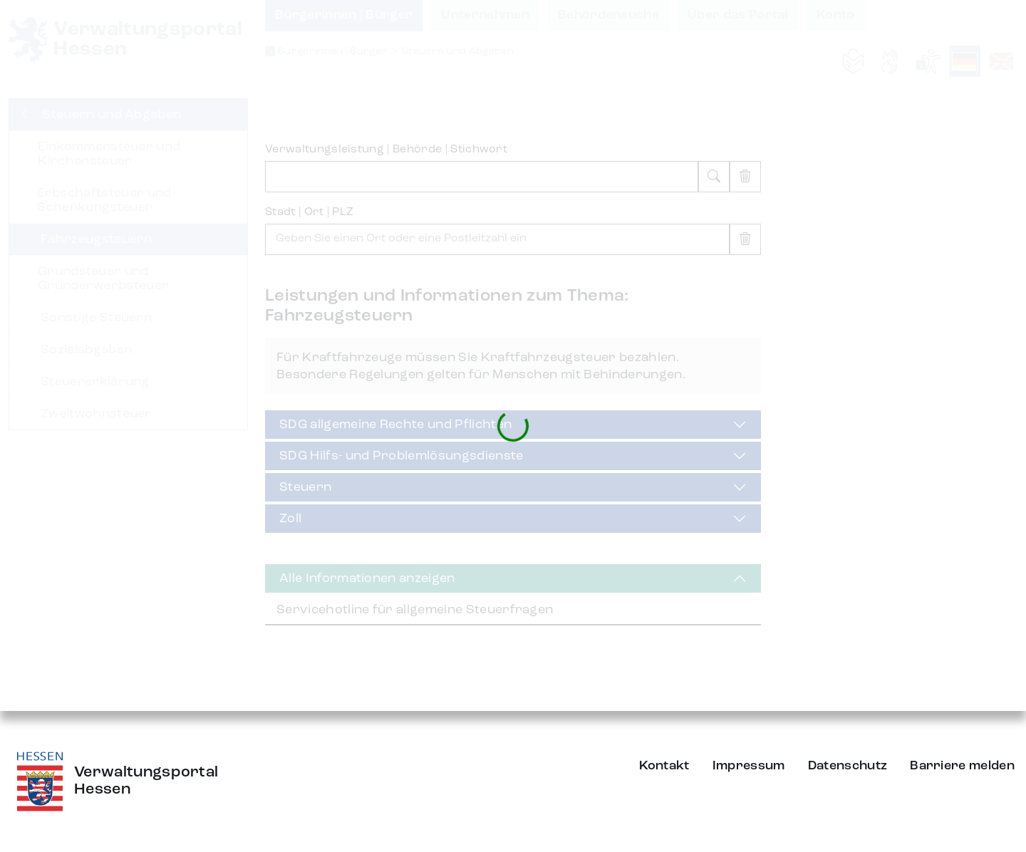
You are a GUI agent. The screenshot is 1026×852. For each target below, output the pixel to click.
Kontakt (664, 765)
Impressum (748, 765)
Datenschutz (848, 765)
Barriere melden (962, 765)
